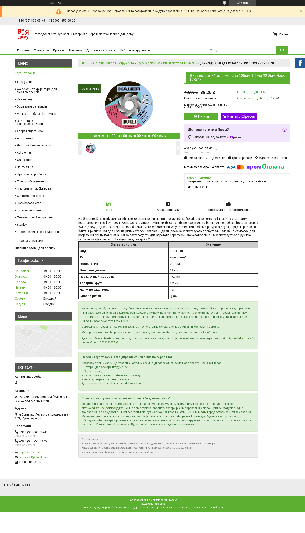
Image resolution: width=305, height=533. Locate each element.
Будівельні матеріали (32, 106)
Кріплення (24, 152)
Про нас (59, 50)
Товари (39, 50)
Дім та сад (24, 99)
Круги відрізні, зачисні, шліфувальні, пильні (167, 63)
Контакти (75, 50)
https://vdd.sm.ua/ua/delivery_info (103, 408)
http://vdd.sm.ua (29, 452)
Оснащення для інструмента (113, 63)
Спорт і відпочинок (30, 131)
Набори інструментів (135, 50)
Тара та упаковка (29, 210)
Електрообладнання (31, 181)
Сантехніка (24, 160)
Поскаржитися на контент (173, 507)
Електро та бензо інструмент (37, 113)
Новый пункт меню (17, 484)
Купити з (241, 117)
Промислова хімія (29, 203)
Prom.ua (172, 499)
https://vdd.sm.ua (238, 338)
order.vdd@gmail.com (33, 457)
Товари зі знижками (29, 240)
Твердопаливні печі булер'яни (38, 231)
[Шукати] (282, 50)
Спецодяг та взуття (31, 195)
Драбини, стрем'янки (31, 174)
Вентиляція (25, 167)
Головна (23, 50)
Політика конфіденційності (207, 507)
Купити (203, 116)
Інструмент (24, 82)
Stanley (22, 224)
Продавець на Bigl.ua (152, 503)
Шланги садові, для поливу (35, 248)
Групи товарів (25, 73)
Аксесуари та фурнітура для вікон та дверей (37, 90)
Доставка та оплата (100, 50)
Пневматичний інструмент (35, 217)
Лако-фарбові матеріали (34, 145)
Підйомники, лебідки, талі (35, 188)
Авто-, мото (25, 138)
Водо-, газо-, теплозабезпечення (30, 122)
